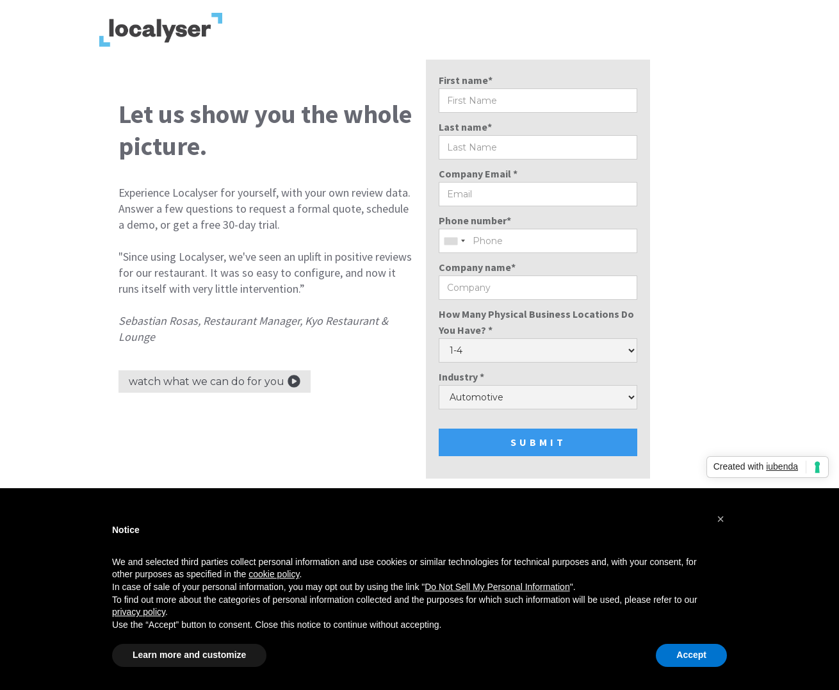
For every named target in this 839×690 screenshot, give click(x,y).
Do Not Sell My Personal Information (497, 587)
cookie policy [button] (273, 574)
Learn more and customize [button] (189, 655)
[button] (720, 519)
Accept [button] (691, 655)
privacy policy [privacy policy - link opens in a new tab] (138, 612)
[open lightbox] (214, 381)
